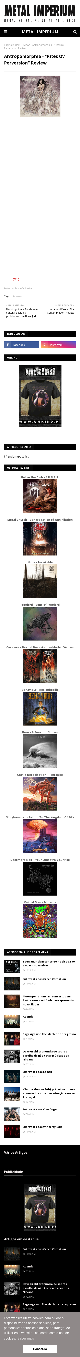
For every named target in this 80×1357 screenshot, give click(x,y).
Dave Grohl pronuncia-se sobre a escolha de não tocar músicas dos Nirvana (46, 1055)
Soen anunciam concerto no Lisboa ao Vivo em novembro (49, 963)
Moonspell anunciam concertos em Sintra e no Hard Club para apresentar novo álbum (49, 1000)
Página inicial (11, 45)
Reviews (25, 45)
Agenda (28, 1016)
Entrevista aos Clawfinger (40, 1109)
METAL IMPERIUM (40, 31)
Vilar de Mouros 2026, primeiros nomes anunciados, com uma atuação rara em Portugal (49, 1093)
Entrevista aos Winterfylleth (42, 1127)
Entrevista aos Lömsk (37, 1072)
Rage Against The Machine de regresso (49, 1034)
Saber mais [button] (26, 1338)
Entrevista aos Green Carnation (44, 979)
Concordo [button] (40, 1349)
